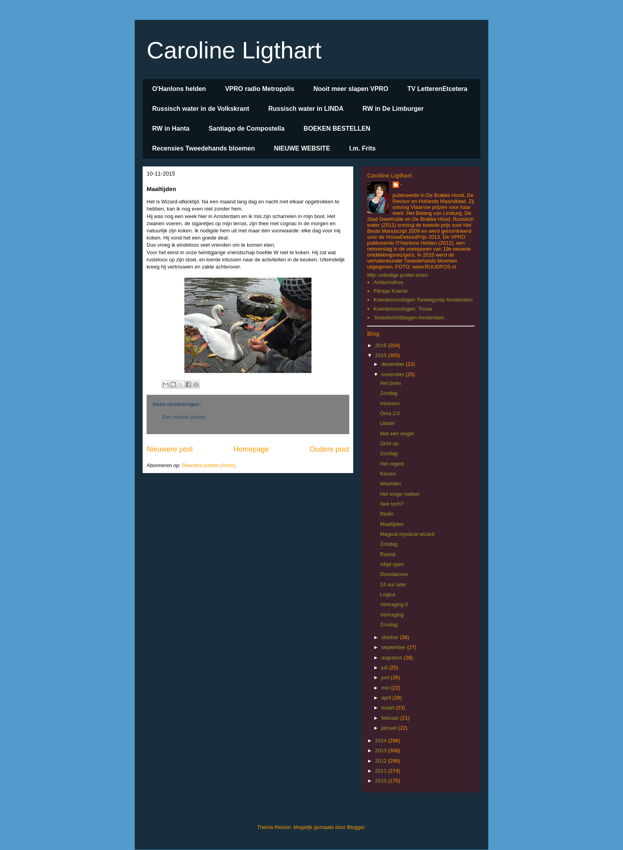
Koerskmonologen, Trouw (402, 309)
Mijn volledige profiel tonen (397, 275)
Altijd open (392, 564)
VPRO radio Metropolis (259, 88)
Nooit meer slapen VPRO (351, 88)
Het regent (392, 464)
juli (385, 667)
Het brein (390, 383)
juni (386, 677)
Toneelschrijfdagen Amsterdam (408, 318)
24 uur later (393, 584)
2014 (381, 741)
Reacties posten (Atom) (209, 465)
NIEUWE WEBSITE (302, 148)
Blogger (355, 827)
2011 (381, 771)
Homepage (251, 449)
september (394, 647)
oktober (390, 637)
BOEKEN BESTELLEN (337, 128)
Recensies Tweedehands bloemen (203, 148)
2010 (381, 781)
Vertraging (391, 615)
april (387, 698)
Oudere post (329, 449)
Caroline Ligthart (234, 50)
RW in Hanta (171, 128)
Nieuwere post (170, 449)
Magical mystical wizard (407, 534)
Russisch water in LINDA (305, 108)
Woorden (390, 484)
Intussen (389, 403)
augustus (392, 658)
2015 (381, 355)
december (393, 364)
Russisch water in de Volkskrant (200, 108)
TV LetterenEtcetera (437, 88)
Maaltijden (391, 524)
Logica (387, 594)
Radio (386, 514)
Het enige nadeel (399, 494)
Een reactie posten (184, 417)
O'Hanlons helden (179, 88)
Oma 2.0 (390, 413)
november (393, 374)
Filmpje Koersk (390, 291)
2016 (381, 345)
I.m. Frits (362, 148)
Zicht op (389, 443)
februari (390, 718)
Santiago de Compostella (246, 128)
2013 (381, 750)
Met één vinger (397, 434)
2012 (381, 761)
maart (388, 708)
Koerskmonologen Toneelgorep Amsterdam (422, 300)
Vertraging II (394, 604)
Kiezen (388, 474)
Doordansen (394, 574)
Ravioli (387, 554)
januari (390, 728)
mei (386, 688)
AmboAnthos (388, 282)
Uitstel (387, 423)
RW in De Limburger (393, 108)
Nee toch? (391, 504)
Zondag (388, 393)
